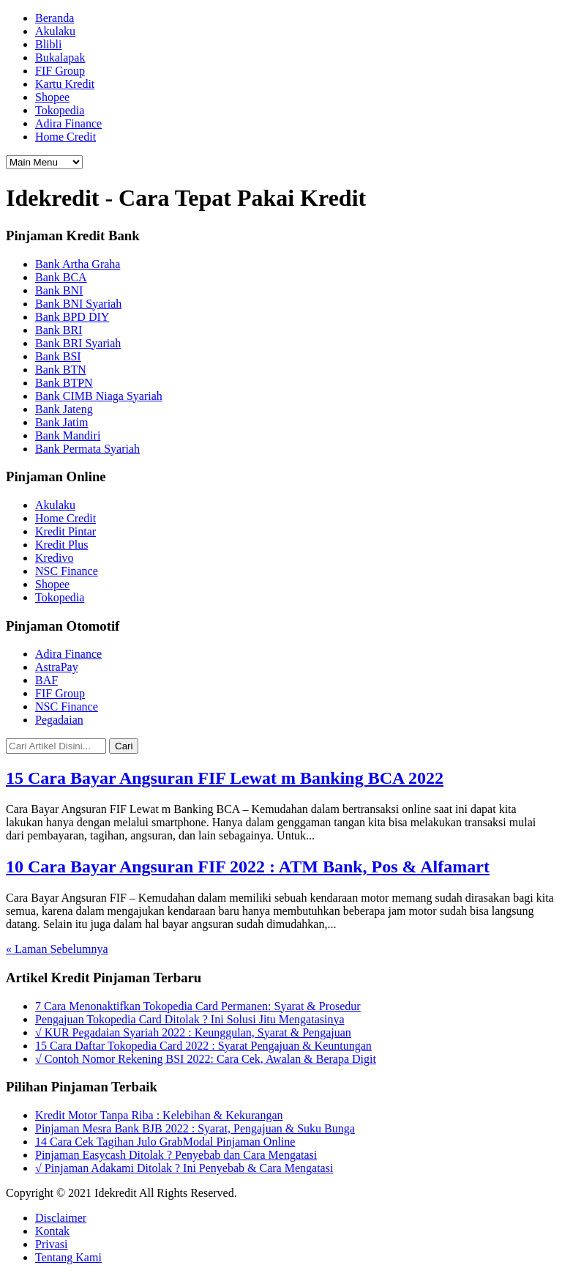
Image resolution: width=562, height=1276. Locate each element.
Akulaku (55, 31)
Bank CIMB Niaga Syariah (98, 396)
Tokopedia (59, 110)
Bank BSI (58, 356)
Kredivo (54, 558)
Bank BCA (61, 277)
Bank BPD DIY (72, 317)
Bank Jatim (61, 422)
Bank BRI (58, 330)
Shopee (52, 97)
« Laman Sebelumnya (57, 949)
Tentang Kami (68, 1257)
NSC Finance (66, 571)
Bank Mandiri (67, 435)
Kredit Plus (61, 544)
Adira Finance (68, 123)
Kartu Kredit (64, 84)
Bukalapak (60, 57)
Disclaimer (60, 1218)
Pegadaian (59, 719)
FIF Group (60, 70)
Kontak (52, 1231)
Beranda (54, 18)
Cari (123, 746)
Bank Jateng (64, 409)
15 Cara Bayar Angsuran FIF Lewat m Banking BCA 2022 (224, 777)
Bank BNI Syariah (78, 303)
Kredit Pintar (65, 531)
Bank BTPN (64, 383)
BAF (46, 680)
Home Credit (65, 136)
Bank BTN (60, 369)
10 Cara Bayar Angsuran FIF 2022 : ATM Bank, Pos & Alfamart (248, 866)
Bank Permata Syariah (87, 448)
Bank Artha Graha (77, 264)
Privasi (51, 1244)
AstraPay (56, 667)
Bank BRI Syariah (78, 343)
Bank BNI (59, 290)
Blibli (48, 44)
